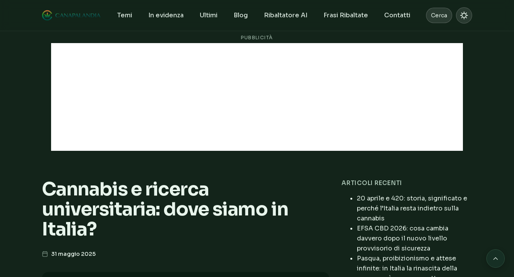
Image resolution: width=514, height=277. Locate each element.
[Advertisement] (257, 97)
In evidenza (166, 15)
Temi (124, 15)
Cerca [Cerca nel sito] (439, 15)
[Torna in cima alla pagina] (495, 258)
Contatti (397, 15)
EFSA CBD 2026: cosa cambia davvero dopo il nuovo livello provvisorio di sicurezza (402, 238)
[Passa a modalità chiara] (464, 15)
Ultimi (208, 15)
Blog (241, 15)
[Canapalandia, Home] (71, 15)
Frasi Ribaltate (345, 15)
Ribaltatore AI (285, 15)
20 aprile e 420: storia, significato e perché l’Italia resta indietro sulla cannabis (412, 208)
